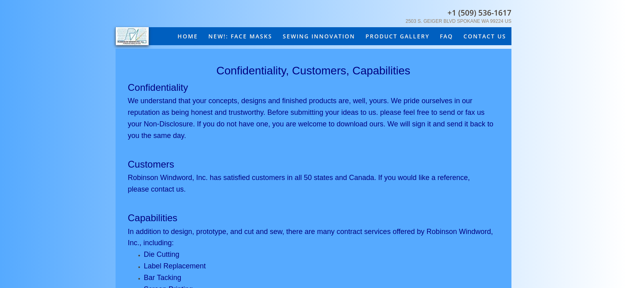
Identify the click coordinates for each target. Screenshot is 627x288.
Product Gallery (397, 36)
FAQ (446, 36)
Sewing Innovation (319, 36)
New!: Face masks (240, 36)
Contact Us (484, 36)
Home (188, 36)
